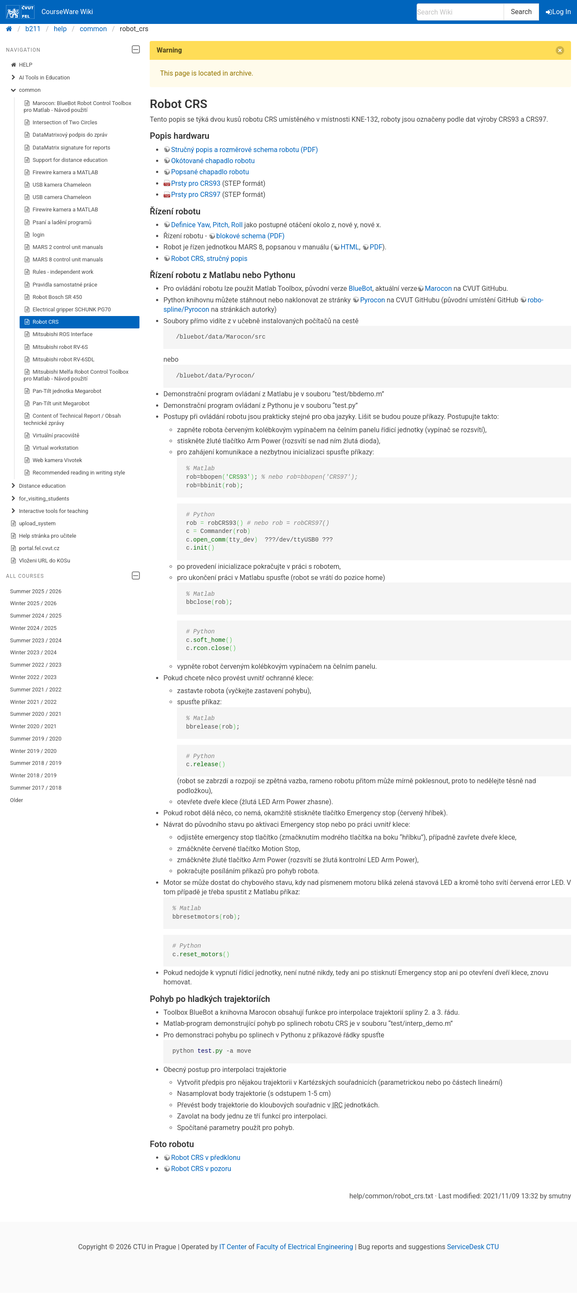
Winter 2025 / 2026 (33, 603)
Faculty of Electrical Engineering (304, 1247)
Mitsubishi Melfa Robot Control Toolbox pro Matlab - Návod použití (76, 375)
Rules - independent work (59, 272)
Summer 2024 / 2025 (36, 615)
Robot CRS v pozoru (201, 1169)
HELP (21, 64)
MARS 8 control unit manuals (63, 259)
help (60, 29)
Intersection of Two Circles (60, 122)
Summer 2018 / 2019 (36, 763)
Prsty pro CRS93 (195, 183)
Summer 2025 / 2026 (36, 591)
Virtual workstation (51, 448)
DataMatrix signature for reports (67, 147)
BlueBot (360, 288)
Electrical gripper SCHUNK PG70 (67, 309)
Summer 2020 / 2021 (36, 714)
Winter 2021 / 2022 (33, 702)
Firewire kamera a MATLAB (61, 172)
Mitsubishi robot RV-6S (56, 347)
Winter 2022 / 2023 (33, 677)
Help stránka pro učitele (43, 536)
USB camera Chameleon (57, 197)
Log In (559, 12)
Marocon (438, 288)
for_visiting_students (40, 498)
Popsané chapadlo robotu (210, 172)
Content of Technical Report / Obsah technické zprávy (72, 419)
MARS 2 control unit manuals (63, 247)
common (93, 29)
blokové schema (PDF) (250, 236)
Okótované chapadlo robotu (213, 161)
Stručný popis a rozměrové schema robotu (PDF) (244, 150)
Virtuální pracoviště (51, 435)
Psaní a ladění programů (58, 222)
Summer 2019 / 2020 (36, 738)
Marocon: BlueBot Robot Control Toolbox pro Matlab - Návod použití (77, 106)
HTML (350, 247)
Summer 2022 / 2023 (36, 665)
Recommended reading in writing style (74, 472)
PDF (376, 247)
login (34, 234)
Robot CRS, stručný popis (209, 259)
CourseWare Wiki (49, 12)
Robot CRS (41, 322)
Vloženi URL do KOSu (40, 560)
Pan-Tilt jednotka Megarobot (62, 391)
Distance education (38, 486)
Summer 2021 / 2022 (36, 689)
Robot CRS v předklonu (205, 1158)
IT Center (232, 1247)
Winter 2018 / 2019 (33, 775)
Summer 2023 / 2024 (36, 640)
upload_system (33, 523)
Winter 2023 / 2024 (33, 652)
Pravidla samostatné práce (60, 284)
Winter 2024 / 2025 (33, 628)
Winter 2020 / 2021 (33, 726)
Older (16, 800)
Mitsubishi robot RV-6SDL (59, 359)
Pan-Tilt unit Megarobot (57, 403)
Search (521, 12)
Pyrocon (372, 300)
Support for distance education (66, 160)
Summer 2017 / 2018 (36, 788)
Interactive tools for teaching (49, 511)
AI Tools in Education (40, 77)
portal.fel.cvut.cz (35, 548)
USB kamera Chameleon (57, 185)
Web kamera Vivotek (53, 460)
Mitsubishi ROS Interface (58, 334)
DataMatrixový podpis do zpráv (65, 135)
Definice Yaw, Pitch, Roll (207, 225)
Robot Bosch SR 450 (53, 297)
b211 (33, 29)
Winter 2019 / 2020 (33, 751)
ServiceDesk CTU (473, 1247)
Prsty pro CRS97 (195, 194)
